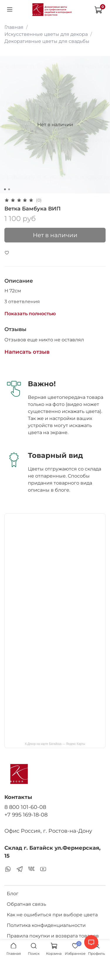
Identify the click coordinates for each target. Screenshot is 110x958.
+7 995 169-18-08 (26, 815)
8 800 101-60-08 (25, 807)
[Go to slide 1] (5, 189)
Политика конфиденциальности (46, 925)
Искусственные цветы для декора (46, 34)
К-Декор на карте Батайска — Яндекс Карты (55, 744)
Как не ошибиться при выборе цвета (52, 914)
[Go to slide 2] (9, 189)
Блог (12, 893)
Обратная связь (26, 904)
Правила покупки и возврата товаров (53, 936)
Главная (13, 27)
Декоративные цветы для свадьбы (46, 41)
